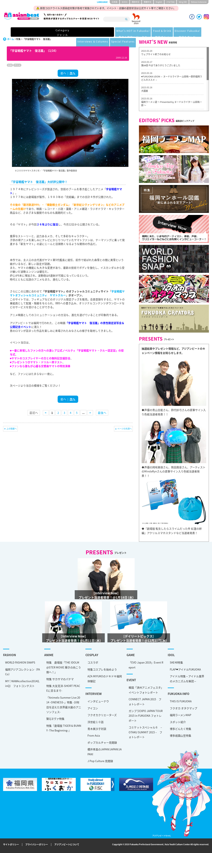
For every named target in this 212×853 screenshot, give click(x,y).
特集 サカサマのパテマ (60, 679)
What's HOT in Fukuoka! (55, 32)
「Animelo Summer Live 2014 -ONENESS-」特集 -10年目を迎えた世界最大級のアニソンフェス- (63, 705)
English (159, 2)
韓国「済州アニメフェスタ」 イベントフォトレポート (146, 689)
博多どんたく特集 (180, 729)
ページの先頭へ (124, 428)
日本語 (114, 2)
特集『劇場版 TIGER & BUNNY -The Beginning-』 (63, 728)
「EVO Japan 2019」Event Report (146, 664)
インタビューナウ (98, 701)
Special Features (188, 32)
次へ (72, 73)
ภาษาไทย (170, 2)
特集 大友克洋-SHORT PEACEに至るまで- (63, 688)
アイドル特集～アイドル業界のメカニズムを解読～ (187, 678)
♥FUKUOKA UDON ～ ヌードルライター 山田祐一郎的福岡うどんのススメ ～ (171, 78)
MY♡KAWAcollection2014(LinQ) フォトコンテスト (22, 683)
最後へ (102, 413)
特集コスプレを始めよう (102, 669)
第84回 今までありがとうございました (160, 65)
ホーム (10, 39)
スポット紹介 (178, 722)
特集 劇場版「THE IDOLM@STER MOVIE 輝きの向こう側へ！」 (63, 667)
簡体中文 (135, 2)
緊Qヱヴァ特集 (55, 719)
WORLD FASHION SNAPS (20, 662)
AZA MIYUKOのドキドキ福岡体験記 (104, 678)
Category (21, 32)
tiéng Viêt (183, 2)
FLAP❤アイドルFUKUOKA (185, 669)
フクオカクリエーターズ (102, 715)
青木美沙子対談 (96, 729)
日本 (10, 65)
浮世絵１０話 (95, 722)
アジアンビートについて (66, 844)
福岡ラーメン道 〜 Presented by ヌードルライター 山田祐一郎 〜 (171, 103)
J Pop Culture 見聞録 (100, 761)
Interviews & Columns (154, 32)
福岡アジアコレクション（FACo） (22, 671)
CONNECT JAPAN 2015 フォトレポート (145, 701)
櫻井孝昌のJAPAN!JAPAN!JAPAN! (104, 751)
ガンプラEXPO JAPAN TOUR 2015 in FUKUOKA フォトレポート (146, 715)
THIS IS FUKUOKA (181, 701)
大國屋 (144, 91)
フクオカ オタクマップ (183, 708)
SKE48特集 (176, 662)
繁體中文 (147, 2)
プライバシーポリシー (36, 844)
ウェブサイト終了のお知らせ (156, 54)
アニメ (17, 65)
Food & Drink (89, 32)
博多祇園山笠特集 (180, 735)
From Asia (93, 735)
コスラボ (92, 662)
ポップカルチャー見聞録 (102, 742)
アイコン (92, 708)
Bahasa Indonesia (198, 2)
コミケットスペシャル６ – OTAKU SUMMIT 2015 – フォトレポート (145, 732)
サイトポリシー (11, 844)
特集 (18, 39)
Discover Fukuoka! (118, 32)
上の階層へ (11, 428)
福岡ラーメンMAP (180, 715)
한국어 (124, 2)
